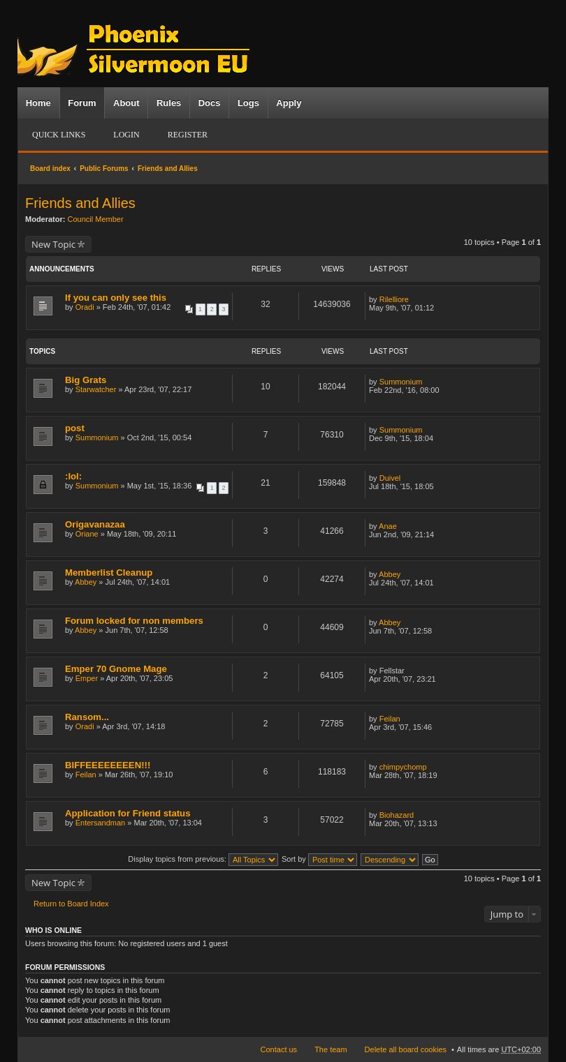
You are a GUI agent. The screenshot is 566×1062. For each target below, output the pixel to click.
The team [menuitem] (330, 1049)
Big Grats (85, 380)
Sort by (319, 859)
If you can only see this (115, 297)
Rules (169, 103)
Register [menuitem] (188, 135)
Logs (248, 103)
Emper (86, 678)
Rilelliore (394, 299)
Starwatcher (96, 389)
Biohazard (396, 815)
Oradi (84, 307)
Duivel (390, 478)
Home (38, 103)
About (126, 103)
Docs (209, 103)
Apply (288, 103)
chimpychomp (403, 767)
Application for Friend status (128, 813)
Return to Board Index (71, 903)
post (75, 428)
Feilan (389, 719)
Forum (82, 103)
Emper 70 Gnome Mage (116, 669)
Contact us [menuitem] (279, 1049)
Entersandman (100, 822)
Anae (388, 526)
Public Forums (104, 168)
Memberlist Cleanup (108, 572)
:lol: (73, 476)
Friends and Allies (168, 168)
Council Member (96, 219)
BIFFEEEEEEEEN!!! (107, 765)
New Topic (53, 244)
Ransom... (87, 717)
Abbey (85, 582)
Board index (50, 168)
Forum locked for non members (134, 620)
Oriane (87, 534)
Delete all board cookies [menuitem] (406, 1049)
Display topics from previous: (203, 859)
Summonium (401, 381)
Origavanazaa (95, 524)
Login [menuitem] (126, 135)
